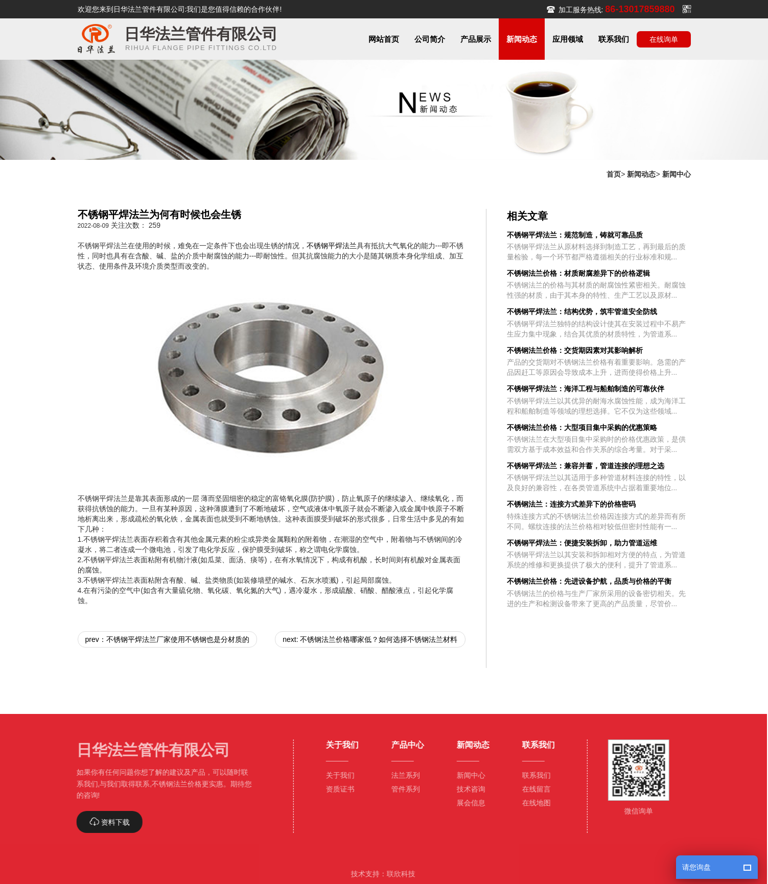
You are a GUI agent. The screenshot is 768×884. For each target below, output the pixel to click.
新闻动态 (641, 174)
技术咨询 (467, 789)
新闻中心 (676, 174)
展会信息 (467, 803)
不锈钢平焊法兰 (332, 246)
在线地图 (532, 803)
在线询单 (663, 39)
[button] (430, 39)
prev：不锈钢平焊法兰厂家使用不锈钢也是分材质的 (167, 639)
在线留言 (532, 789)
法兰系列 (401, 775)
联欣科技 (397, 874)
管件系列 (401, 789)
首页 (614, 174)
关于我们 (336, 775)
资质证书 (336, 789)
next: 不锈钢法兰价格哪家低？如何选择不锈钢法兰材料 (370, 639)
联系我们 (532, 775)
